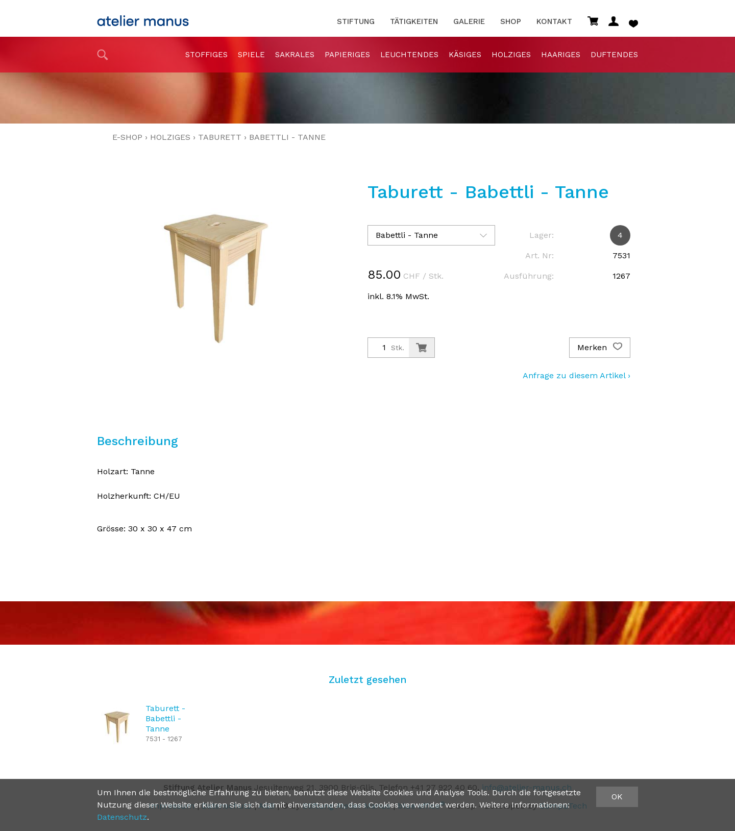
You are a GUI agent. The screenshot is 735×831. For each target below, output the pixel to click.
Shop (510, 22)
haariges (560, 54)
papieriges (347, 54)
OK (617, 796)
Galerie (469, 22)
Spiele (251, 54)
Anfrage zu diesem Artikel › (576, 375)
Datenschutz (122, 817)
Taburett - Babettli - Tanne (165, 718)
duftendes (614, 54)
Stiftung (356, 22)
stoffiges (206, 54)
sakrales (294, 54)
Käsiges (465, 54)
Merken (599, 347)
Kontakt (554, 22)
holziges (511, 54)
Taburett (219, 137)
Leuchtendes (409, 54)
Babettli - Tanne (287, 137)
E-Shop (127, 137)
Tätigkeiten (414, 22)
